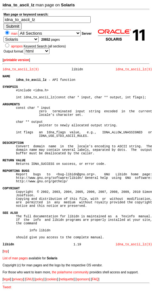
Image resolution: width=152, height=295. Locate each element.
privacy (18, 279)
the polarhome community (70, 272)
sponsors (82, 279)
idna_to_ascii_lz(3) (21, 69)
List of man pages (15, 258)
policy (39, 279)
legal (7, 279)
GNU (29, 279)
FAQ (95, 279)
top (6, 251)
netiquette (67, 279)
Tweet (7, 287)
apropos (17, 46)
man (14, 33)
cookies (51, 279)
